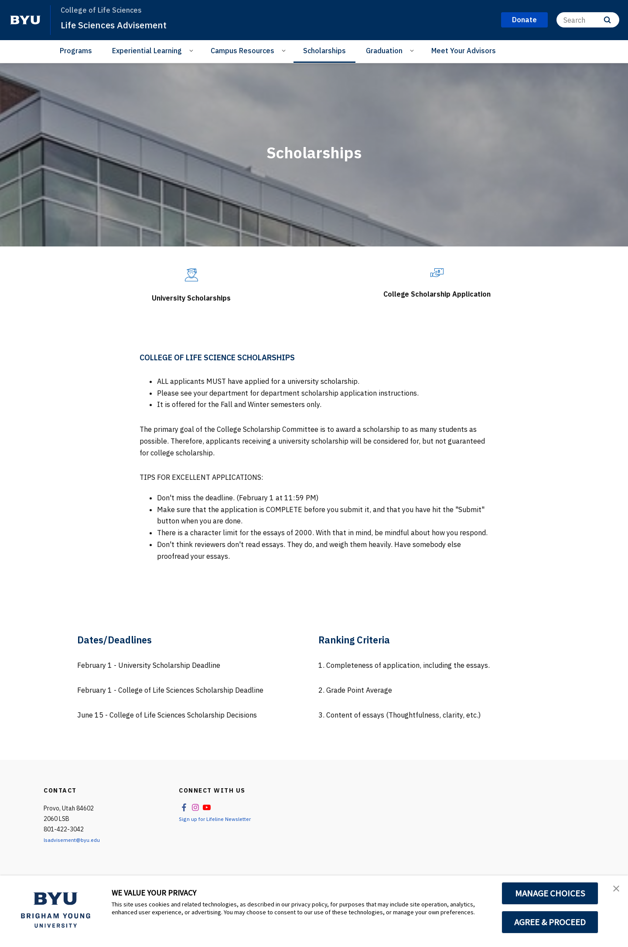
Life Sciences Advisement (122, 24)
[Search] (587, 19)
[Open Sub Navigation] (192, 50)
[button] (613, 891)
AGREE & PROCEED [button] (550, 922)
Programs (76, 50)
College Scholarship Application (437, 299)
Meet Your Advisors (463, 50)
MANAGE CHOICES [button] (550, 893)
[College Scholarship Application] (437, 272)
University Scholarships (191, 297)
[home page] (25, 20)
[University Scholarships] (191, 274)
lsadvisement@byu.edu (75, 849)
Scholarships (324, 50)
